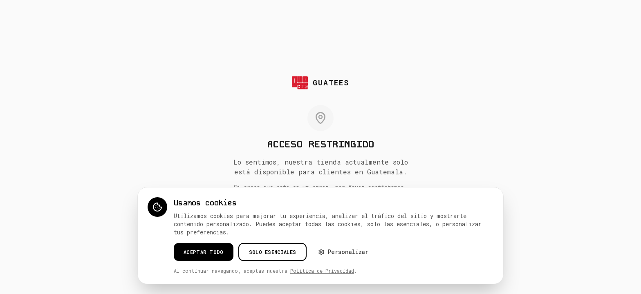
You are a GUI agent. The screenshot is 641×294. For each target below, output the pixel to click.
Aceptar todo (204, 252)
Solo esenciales (272, 252)
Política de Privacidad (322, 270)
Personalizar (343, 252)
